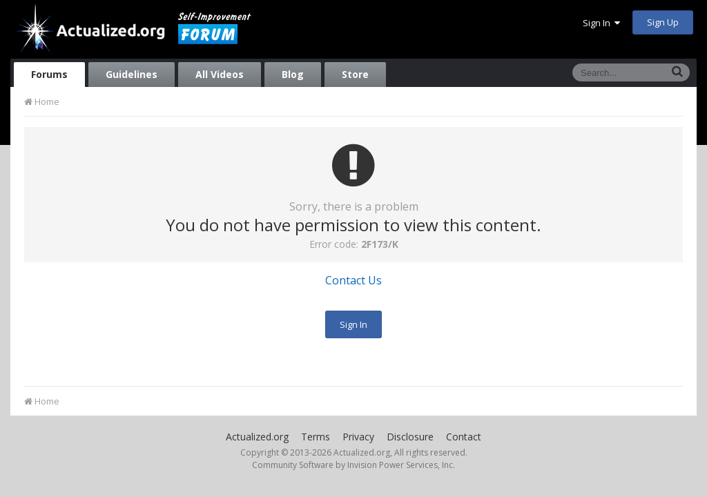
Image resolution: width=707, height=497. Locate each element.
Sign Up (663, 22)
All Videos (219, 74)
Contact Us (353, 280)
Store (355, 74)
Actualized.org (257, 436)
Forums (49, 74)
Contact (463, 436)
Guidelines (131, 74)
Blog (293, 74)
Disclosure (410, 436)
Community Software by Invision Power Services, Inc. (353, 465)
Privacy (358, 436)
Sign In (601, 23)
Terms (315, 436)
